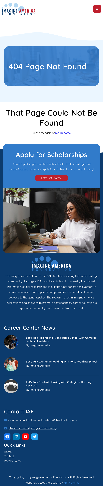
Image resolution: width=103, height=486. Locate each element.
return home (63, 133)
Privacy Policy (12, 461)
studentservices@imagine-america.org (33, 428)
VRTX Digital (71, 482)
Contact (9, 456)
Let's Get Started (51, 178)
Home (8, 452)
